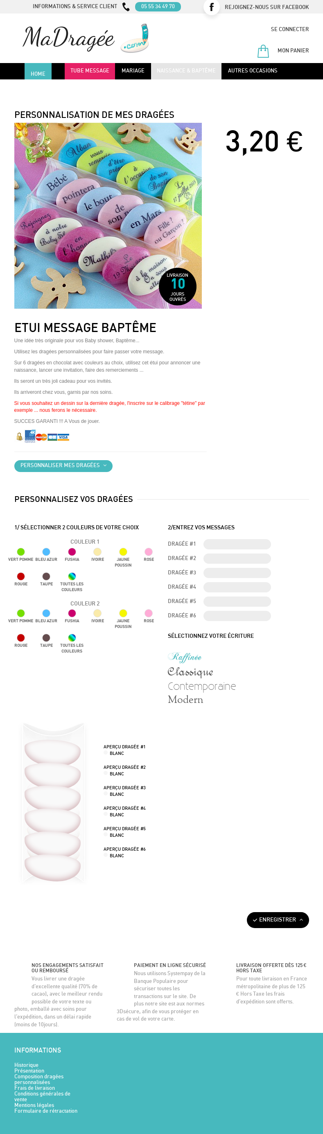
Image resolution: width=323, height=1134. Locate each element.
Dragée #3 (182, 573)
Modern (185, 700)
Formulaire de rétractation (45, 1111)
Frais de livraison (34, 1088)
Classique (190, 671)
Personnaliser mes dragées (63, 465)
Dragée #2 (182, 558)
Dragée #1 (182, 544)
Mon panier (283, 51)
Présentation (29, 1071)
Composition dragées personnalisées (38, 1079)
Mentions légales (34, 1105)
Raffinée (185, 657)
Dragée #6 (182, 616)
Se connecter (290, 29)
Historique (26, 1065)
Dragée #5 (182, 601)
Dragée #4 (182, 587)
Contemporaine (202, 686)
